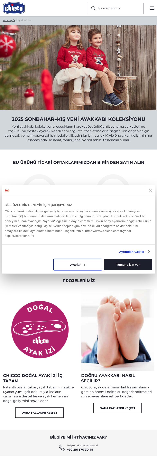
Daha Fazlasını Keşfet (39, 412)
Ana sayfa (9, 20)
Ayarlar (77, 264)
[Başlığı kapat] (150, 190)
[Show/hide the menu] (152, 8)
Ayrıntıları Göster (132, 251)
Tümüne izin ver (128, 264)
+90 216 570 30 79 (80, 449)
